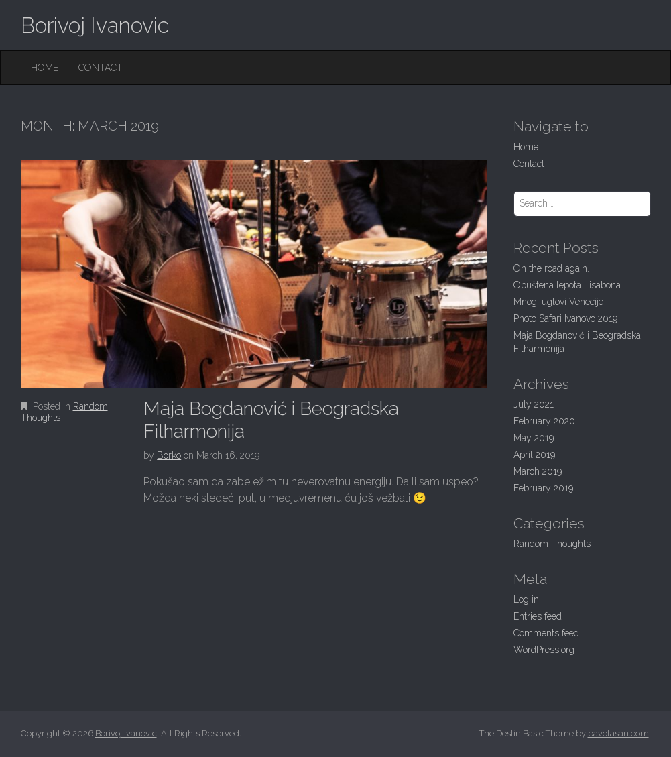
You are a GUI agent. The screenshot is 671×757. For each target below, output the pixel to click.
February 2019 (543, 488)
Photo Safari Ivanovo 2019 (565, 318)
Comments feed (546, 633)
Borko (169, 455)
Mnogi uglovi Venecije (558, 301)
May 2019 (533, 437)
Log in (526, 599)
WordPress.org (543, 649)
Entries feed (537, 616)
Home (44, 67)
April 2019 (534, 454)
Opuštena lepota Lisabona (567, 285)
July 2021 (533, 404)
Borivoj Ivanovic (95, 25)
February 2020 (544, 421)
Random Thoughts (552, 543)
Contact (100, 67)
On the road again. (551, 268)
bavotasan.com (618, 733)
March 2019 (537, 471)
